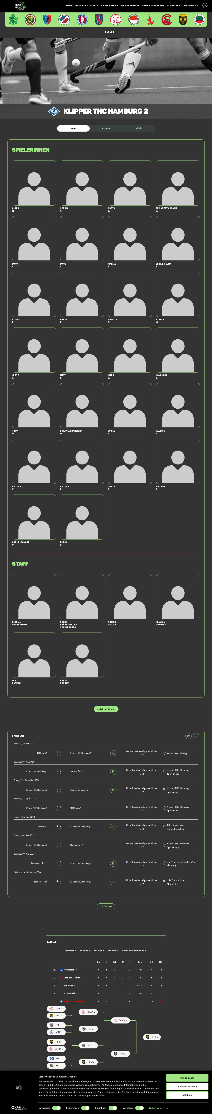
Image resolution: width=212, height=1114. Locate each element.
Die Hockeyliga (109, 5)
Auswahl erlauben (187, 1086)
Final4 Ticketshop (153, 5)
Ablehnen (187, 1095)
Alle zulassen (187, 1078)
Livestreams (190, 5)
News (69, 5)
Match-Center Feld (86, 5)
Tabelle (138, 128)
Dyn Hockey (173, 5)
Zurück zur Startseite (106, 709)
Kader (73, 128)
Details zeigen (156, 1108)
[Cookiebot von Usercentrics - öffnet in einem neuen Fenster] (19, 1108)
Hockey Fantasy (130, 5)
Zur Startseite (106, 906)
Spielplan (106, 128)
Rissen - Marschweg (177, 753)
